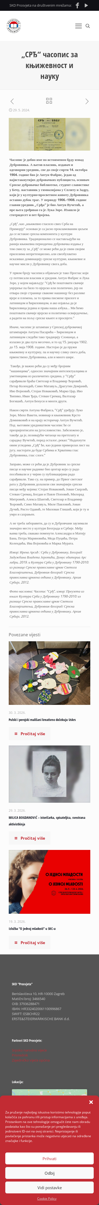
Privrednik (20, 1055)
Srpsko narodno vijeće (29, 1050)
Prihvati (49, 1158)
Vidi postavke (49, 1187)
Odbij (50, 1173)
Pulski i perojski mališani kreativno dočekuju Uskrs (42, 719)
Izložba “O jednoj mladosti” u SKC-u (32, 928)
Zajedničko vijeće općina (31, 1060)
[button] (91, 1102)
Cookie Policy (46, 1198)
